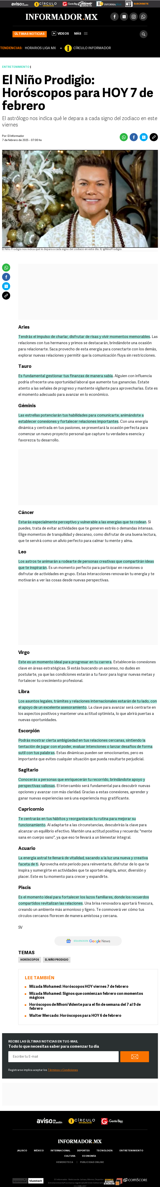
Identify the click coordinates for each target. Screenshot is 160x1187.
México (39, 1151)
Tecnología (104, 1151)
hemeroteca (64, 1162)
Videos (60, 33)
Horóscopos (29, 960)
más (80, 33)
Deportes (83, 1151)
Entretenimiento (16, 67)
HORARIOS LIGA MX (40, 48)
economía (89, 1156)
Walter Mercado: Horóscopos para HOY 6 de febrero (75, 1016)
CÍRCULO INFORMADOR (92, 48)
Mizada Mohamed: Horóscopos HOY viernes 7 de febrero (78, 987)
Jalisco (22, 1151)
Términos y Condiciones (63, 1070)
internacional (60, 1151)
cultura (69, 1156)
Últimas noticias (30, 34)
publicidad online (92, 1162)
